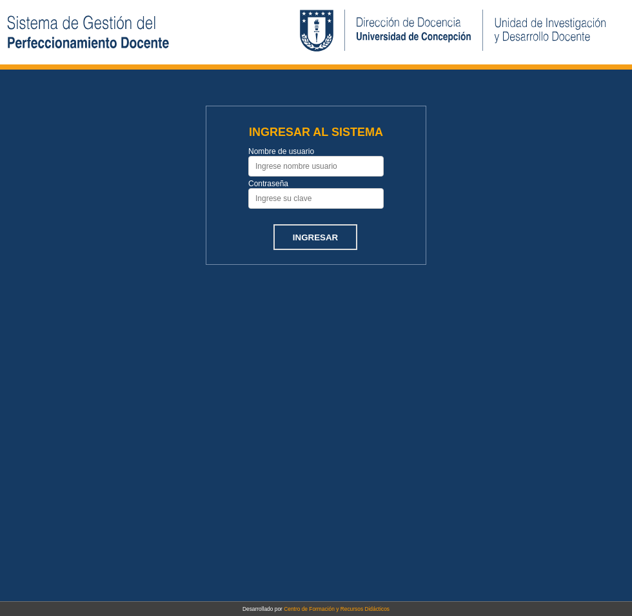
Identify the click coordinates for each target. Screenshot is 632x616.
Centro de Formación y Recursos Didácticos (337, 609)
